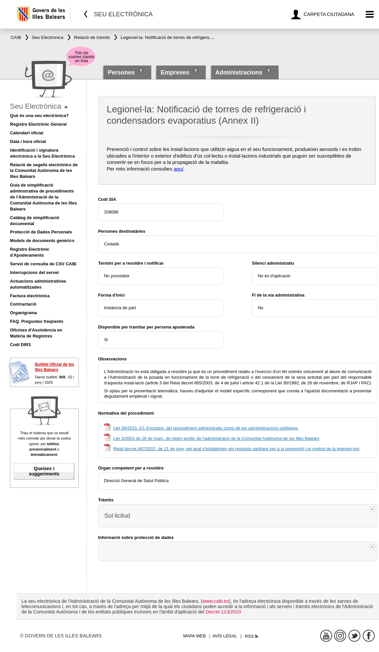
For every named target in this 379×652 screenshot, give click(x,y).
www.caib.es (215, 601)
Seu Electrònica (35, 106)
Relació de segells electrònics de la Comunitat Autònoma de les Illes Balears (44, 170)
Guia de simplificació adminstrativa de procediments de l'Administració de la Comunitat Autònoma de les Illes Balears (43, 197)
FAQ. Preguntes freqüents (36, 321)
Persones (122, 72)
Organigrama (23, 312)
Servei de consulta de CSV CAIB (43, 263)
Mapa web (194, 635)
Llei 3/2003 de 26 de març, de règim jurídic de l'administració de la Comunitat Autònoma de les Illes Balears (216, 438)
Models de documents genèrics (42, 240)
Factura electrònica (30, 295)
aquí (179, 169)
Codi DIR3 (20, 344)
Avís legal (224, 635)
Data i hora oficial (28, 141)
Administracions (238, 72)
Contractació (23, 304)
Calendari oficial (26, 132)
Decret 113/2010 (223, 611)
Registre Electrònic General (38, 124)
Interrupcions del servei (34, 272)
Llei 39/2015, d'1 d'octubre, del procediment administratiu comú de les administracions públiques (205, 428)
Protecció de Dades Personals (41, 231)
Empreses (175, 72)
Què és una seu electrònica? (39, 115)
